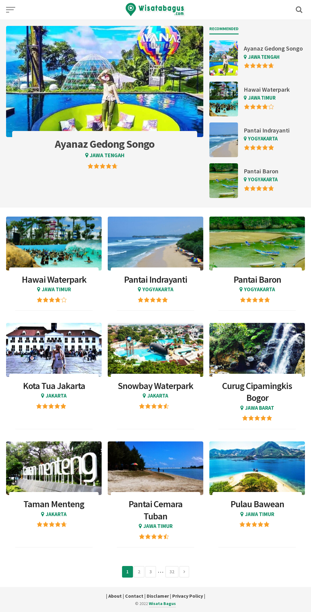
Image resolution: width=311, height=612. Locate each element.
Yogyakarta (263, 139)
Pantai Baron (261, 171)
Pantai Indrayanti (267, 130)
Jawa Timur (262, 98)
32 (171, 572)
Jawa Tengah (107, 155)
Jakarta (56, 395)
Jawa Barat (259, 408)
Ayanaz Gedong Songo (273, 48)
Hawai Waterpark (267, 90)
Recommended (224, 28)
